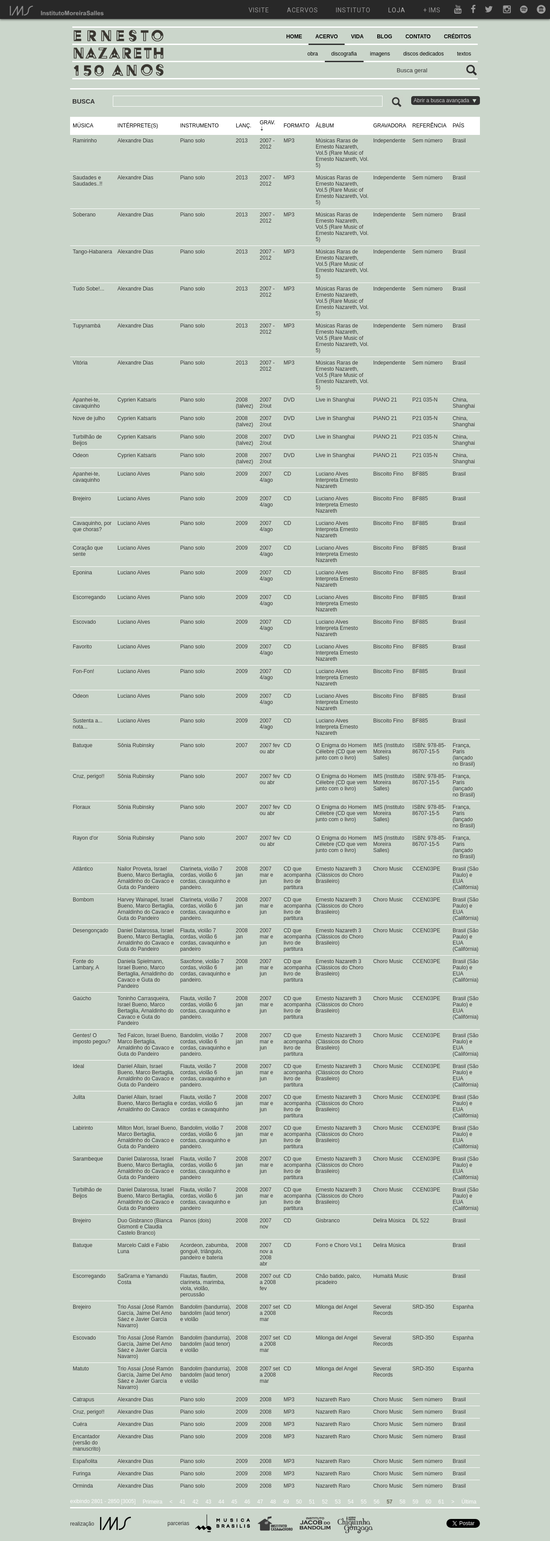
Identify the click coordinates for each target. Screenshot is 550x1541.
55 (363, 1502)
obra (313, 54)
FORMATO (296, 126)
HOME (294, 37)
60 (428, 1502)
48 (273, 1502)
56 (376, 1502)
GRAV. (267, 122)
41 (182, 1502)
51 (312, 1502)
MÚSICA (83, 126)
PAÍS (458, 126)
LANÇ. (243, 126)
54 (350, 1502)
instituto (353, 10)
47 (260, 1502)
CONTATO (418, 37)
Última (468, 1502)
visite (259, 10)
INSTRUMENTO (199, 126)
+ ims (432, 10)
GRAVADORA (389, 126)
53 (338, 1502)
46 (247, 1502)
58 (402, 1502)
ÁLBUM (325, 126)
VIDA (357, 37)
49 (286, 1502)
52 (324, 1502)
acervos (302, 10)
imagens (380, 54)
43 (208, 1502)
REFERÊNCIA (429, 126)
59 (415, 1502)
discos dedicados (423, 54)
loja (396, 10)
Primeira (153, 1502)
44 (221, 1502)
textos (464, 54)
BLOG (384, 37)
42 (195, 1502)
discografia (344, 54)
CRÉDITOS (457, 37)
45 (234, 1502)
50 (299, 1502)
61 (441, 1502)
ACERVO (326, 37)
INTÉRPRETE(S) (138, 126)
